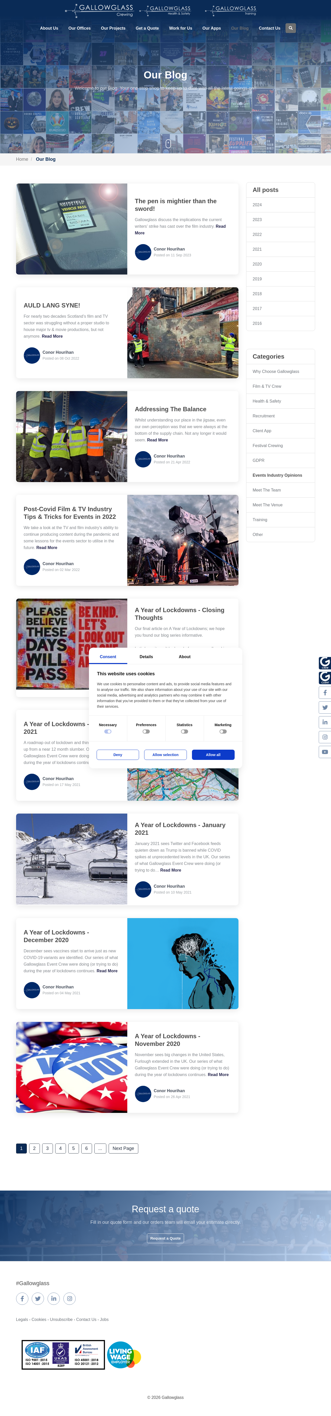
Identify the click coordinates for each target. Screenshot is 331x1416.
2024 (257, 205)
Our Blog (239, 28)
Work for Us (180, 28)
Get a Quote (147, 28)
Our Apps (211, 28)
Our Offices (80, 28)
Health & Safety (267, 401)
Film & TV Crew (267, 386)
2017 (257, 308)
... (100, 1148)
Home (22, 159)
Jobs (104, 1319)
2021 (257, 249)
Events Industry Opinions (277, 475)
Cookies (39, 1319)
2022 (257, 234)
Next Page (123, 1148)
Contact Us (269, 28)
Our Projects (113, 28)
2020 (257, 264)
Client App (262, 431)
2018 (257, 294)
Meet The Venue (268, 505)
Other (258, 534)
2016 (257, 323)
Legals (22, 1319)
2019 (257, 279)
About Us (49, 28)
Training (260, 520)
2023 (257, 220)
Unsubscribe (61, 1319)
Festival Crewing (268, 445)
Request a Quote (165, 1238)
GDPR (259, 460)
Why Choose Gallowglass (276, 371)
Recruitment (264, 416)
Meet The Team (267, 490)
